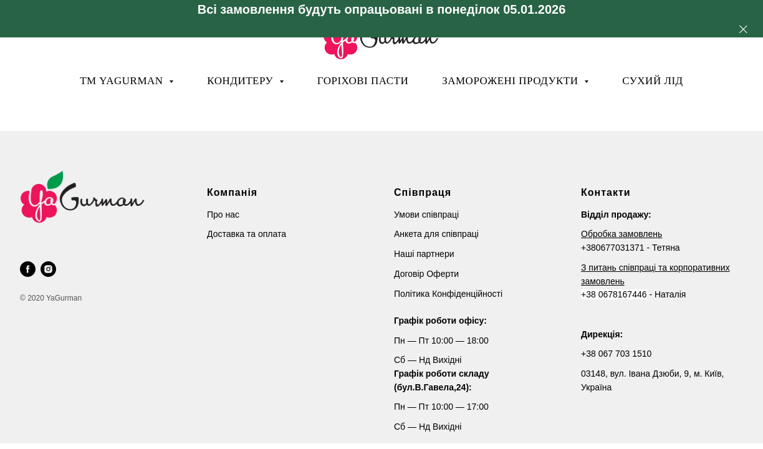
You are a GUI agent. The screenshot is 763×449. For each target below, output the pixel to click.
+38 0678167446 (614, 294)
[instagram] (48, 269)
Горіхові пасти (362, 81)
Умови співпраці (426, 215)
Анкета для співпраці (436, 234)
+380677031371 (613, 248)
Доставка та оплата (246, 234)
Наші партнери (424, 254)
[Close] (743, 29)
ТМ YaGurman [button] (123, 81)
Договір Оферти (426, 274)
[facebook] (28, 269)
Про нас (223, 215)
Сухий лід (652, 81)
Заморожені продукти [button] (511, 81)
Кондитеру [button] (241, 81)
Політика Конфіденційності (448, 294)
